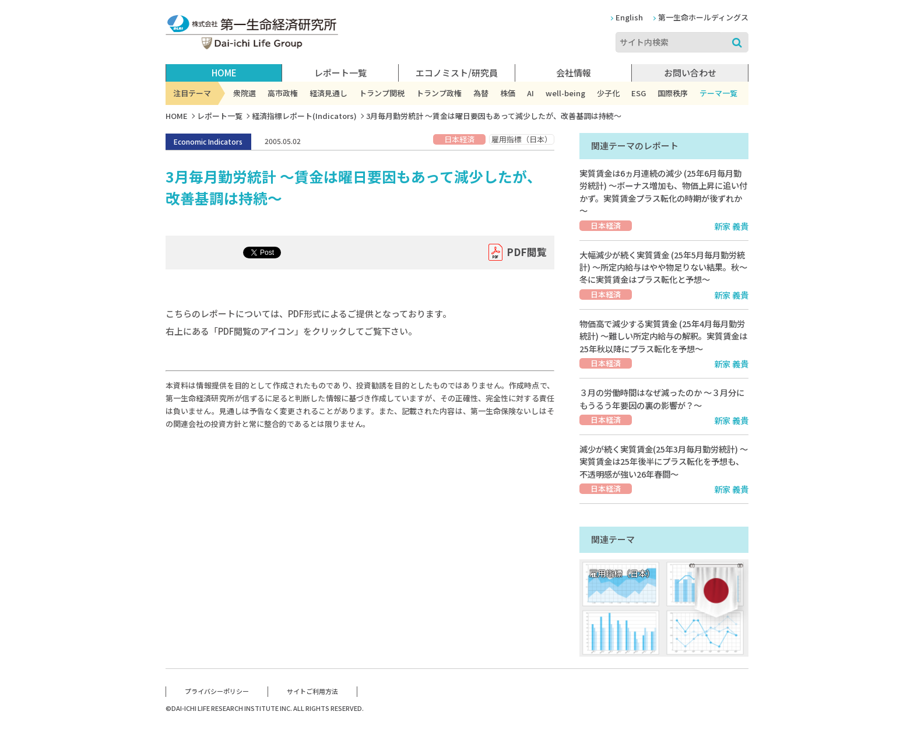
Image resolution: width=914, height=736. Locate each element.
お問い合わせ (690, 72)
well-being (565, 93)
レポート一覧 (219, 115)
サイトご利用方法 (312, 691)
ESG (638, 93)
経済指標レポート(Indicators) (304, 115)
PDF (527, 252)
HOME (224, 72)
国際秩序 (673, 93)
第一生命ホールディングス (703, 17)
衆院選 (244, 93)
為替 (480, 93)
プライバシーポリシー (217, 691)
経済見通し (328, 93)
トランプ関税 (382, 93)
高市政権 (283, 93)
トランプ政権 (439, 93)
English (629, 17)
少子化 (608, 93)
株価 (507, 93)
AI (530, 93)
